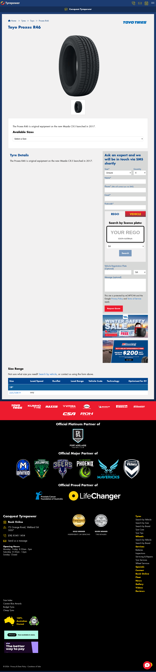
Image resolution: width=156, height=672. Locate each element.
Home (12, 20)
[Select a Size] (78, 138)
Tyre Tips (139, 533)
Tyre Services (141, 560)
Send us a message (17, 540)
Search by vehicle (48, 374)
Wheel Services (142, 563)
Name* (108, 177)
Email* (108, 195)
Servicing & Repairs (144, 556)
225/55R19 (15, 392)
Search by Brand (143, 526)
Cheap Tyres (8, 610)
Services (140, 546)
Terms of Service (134, 298)
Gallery (139, 584)
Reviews (140, 591)
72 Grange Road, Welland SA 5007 (23, 529)
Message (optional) (113, 277)
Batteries (139, 550)
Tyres (138, 516)
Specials (140, 566)
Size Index (7, 600)
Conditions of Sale (34, 666)
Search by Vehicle (143, 519)
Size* (107, 169)
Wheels (140, 536)
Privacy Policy (117, 298)
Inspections (140, 553)
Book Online (142, 573)
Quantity (137, 169)
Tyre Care (140, 529)
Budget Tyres (8, 607)
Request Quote (113, 308)
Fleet (138, 577)
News (139, 580)
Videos (139, 587)
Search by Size (142, 523)
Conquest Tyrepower (78, 9)
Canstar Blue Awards (12, 603)
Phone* (119, 186)
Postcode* (109, 203)
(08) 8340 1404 (16, 535)
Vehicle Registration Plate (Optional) (116, 267)
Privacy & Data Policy (18, 666)
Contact (140, 570)
